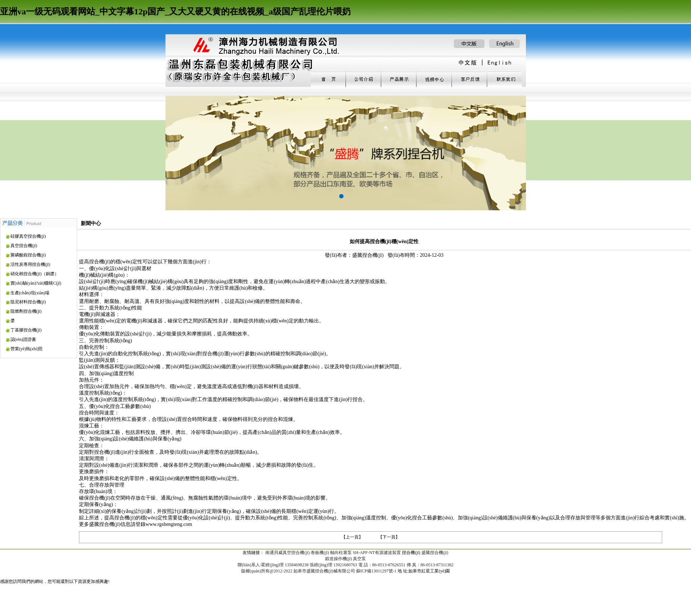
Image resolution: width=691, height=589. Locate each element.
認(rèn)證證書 (23, 339)
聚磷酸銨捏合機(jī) (28, 255)
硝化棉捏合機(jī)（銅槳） (34, 273)
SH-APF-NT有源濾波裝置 (377, 552)
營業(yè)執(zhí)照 (26, 348)
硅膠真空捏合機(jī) (28, 236)
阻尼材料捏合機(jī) (28, 301)
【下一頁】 (389, 537)
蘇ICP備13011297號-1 (376, 570)
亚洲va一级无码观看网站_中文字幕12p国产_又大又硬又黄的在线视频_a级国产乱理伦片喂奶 (175, 11)
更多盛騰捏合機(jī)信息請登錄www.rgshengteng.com (135, 524)
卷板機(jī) (320, 552)
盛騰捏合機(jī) (434, 552)
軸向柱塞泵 (341, 552)
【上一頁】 (352, 537)
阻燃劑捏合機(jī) (26, 311)
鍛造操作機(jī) (338, 558)
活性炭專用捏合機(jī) (30, 264)
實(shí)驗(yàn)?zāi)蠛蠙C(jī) (35, 283)
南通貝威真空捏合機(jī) (287, 552)
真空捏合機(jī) (23, 245)
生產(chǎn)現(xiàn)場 (30, 292)
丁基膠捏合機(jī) (26, 330)
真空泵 (359, 558)
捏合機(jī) (411, 552)
